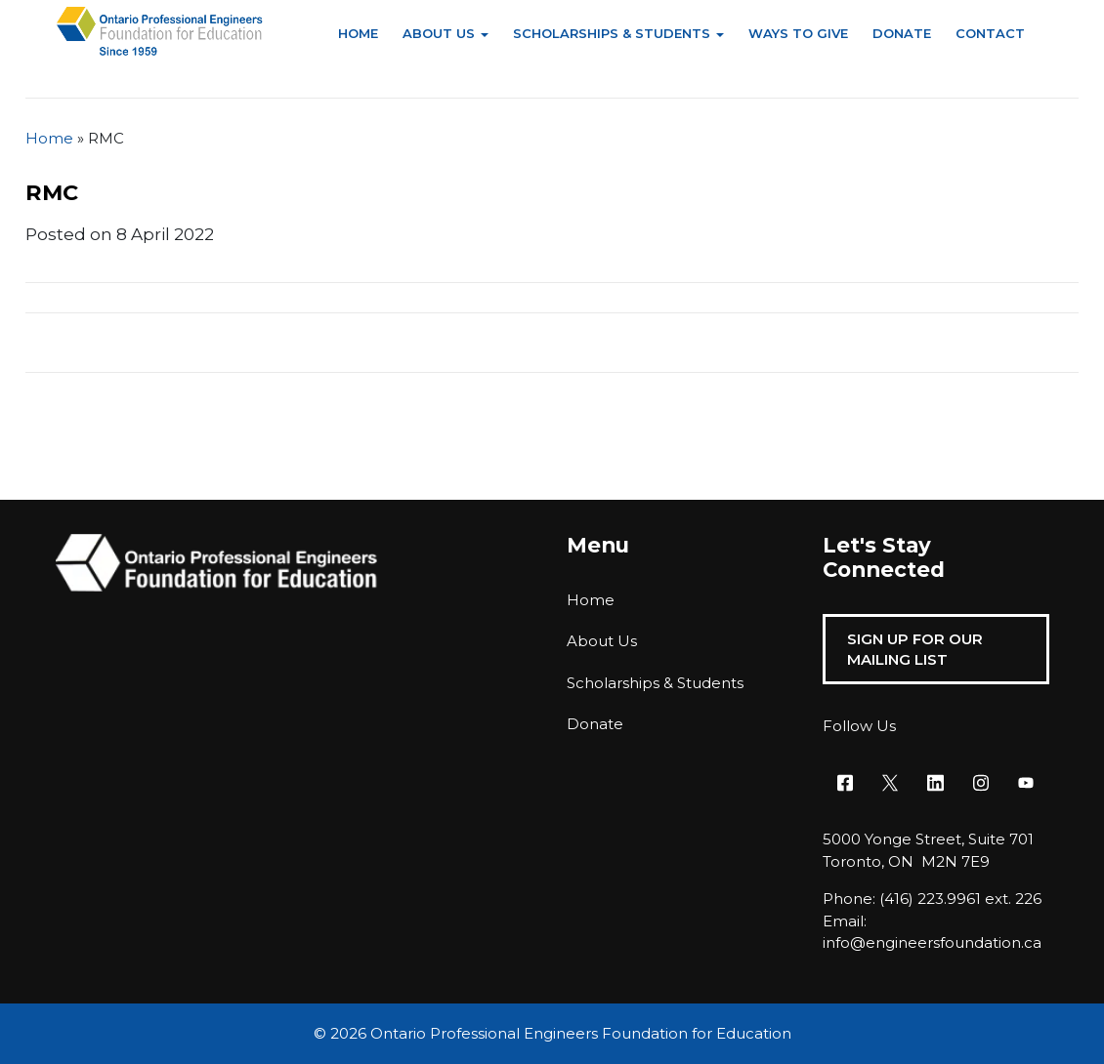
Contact (990, 33)
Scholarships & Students (611, 33)
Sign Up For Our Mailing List (915, 649)
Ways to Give (798, 33)
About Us (439, 33)
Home (358, 33)
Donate (901, 33)
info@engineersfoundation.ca (932, 942)
